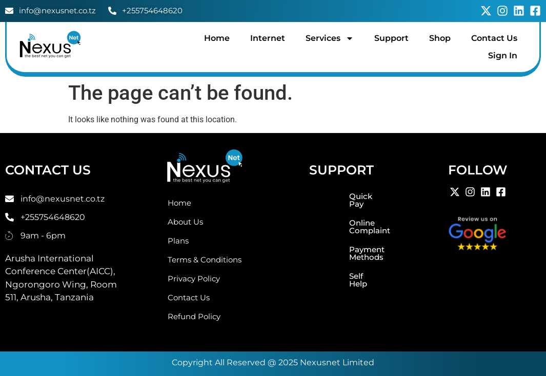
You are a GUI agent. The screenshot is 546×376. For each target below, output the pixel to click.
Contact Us (494, 38)
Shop (440, 38)
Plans (178, 241)
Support (391, 38)
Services (330, 38)
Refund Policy (194, 316)
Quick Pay (325, 196)
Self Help (322, 253)
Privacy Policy (194, 278)
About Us (185, 222)
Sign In (502, 55)
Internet (267, 38)
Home (217, 38)
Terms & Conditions (204, 259)
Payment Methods (341, 234)
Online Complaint (340, 215)
